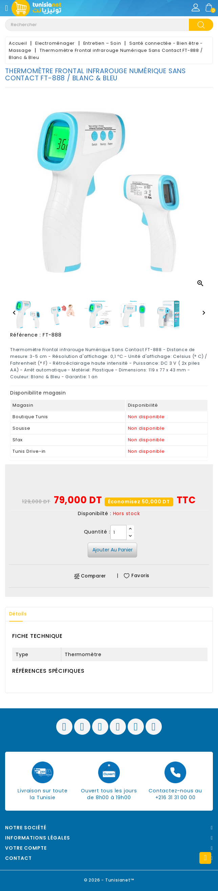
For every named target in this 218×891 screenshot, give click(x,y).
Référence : (25, 334)
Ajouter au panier (112, 549)
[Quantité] (118, 532)
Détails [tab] (19, 614)
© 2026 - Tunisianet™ (109, 879)
